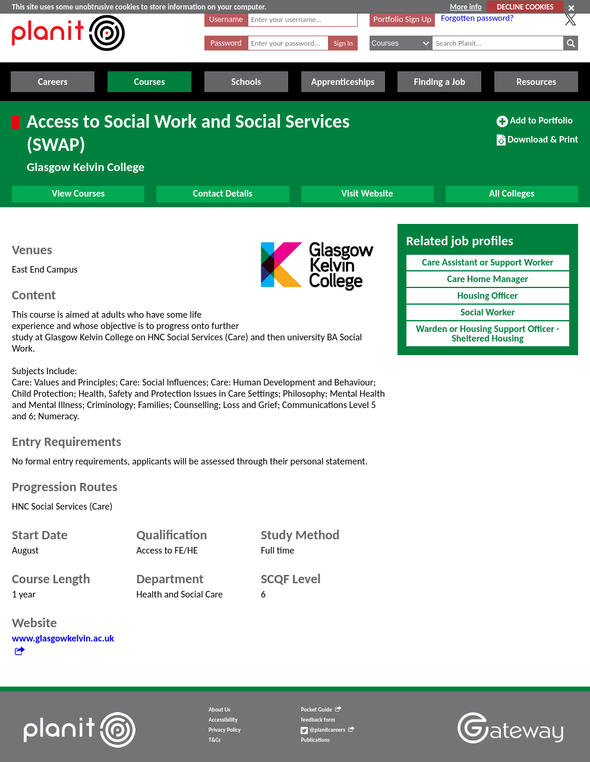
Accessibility (223, 719)
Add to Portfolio (535, 125)
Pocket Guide (320, 709)
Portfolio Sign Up (402, 19)
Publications (315, 740)
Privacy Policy (225, 729)
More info (465, 6)
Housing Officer (488, 295)
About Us (220, 709)
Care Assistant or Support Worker (487, 262)
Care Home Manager (487, 278)
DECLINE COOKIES (525, 6)
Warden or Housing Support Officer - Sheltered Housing (487, 333)
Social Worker (487, 312)
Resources (536, 81)
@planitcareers (327, 729)
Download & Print (537, 144)
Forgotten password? (477, 17)
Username (226, 19)
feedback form (318, 719)
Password (225, 43)
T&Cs (214, 740)
